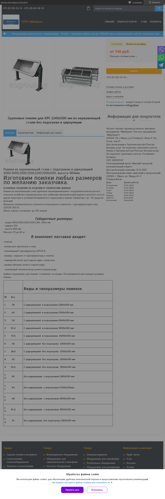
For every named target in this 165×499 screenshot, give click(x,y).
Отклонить (97, 490)
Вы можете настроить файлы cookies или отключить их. (81, 482)
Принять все (72, 490)
